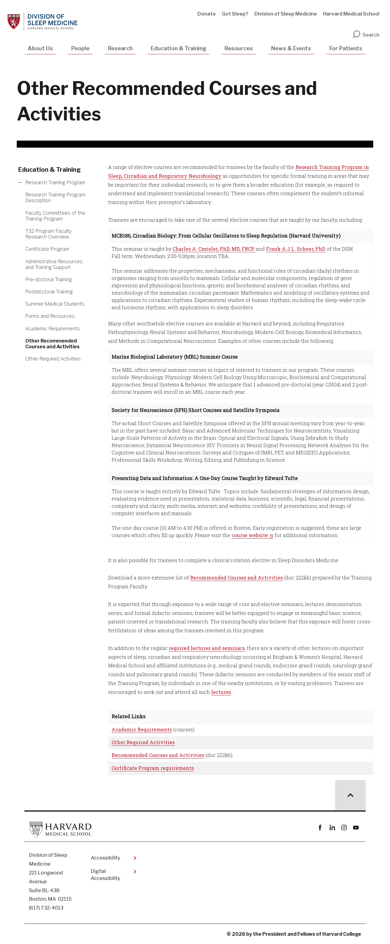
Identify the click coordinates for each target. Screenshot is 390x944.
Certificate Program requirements (153, 768)
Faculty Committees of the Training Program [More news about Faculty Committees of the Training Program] (55, 216)
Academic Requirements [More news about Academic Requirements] (52, 329)
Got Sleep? (235, 14)
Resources (239, 48)
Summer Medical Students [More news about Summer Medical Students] (54, 304)
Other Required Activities (143, 742)
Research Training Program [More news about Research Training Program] (55, 182)
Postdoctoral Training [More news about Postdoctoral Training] (49, 292)
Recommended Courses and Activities (236, 577)
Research (120, 48)
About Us (40, 48)
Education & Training (178, 48)
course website (250, 535)
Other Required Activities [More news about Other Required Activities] (53, 359)
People (80, 48)
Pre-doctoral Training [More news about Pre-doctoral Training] (48, 279)
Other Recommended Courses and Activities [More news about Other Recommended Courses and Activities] (52, 344)
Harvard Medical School (351, 14)
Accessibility (105, 858)
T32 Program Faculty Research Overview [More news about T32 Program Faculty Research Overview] (48, 234)
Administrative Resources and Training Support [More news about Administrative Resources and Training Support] (54, 264)
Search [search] (365, 35)
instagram (344, 827)
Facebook (320, 827)
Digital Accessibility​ (105, 874)
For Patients (345, 48)
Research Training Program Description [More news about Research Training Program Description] (55, 197)
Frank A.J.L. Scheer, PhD (295, 249)
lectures (221, 692)
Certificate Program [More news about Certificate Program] (47, 249)
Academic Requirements (142, 729)
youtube (355, 827)
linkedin (332, 827)
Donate (206, 14)
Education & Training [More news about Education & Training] (49, 169)
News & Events (291, 48)
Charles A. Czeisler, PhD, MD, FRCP (214, 249)
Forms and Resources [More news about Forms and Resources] (50, 316)
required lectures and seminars (207, 648)
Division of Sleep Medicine (285, 14)
